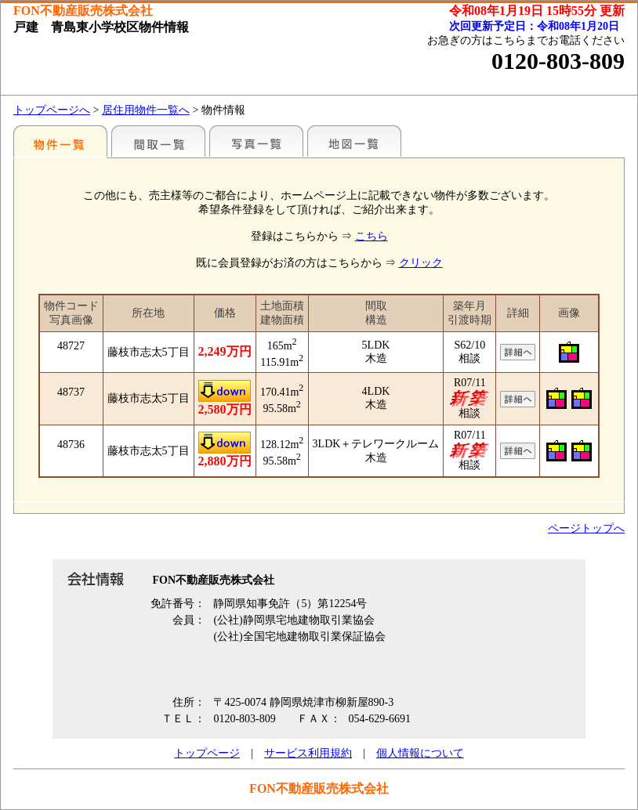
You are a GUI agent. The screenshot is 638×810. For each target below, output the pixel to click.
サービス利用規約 (308, 753)
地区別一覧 (60, 141)
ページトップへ (586, 528)
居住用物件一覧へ (146, 110)
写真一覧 (256, 141)
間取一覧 (158, 141)
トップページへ (51, 110)
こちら (371, 236)
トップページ (207, 753)
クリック (421, 263)
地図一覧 (354, 141)
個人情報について (420, 753)
